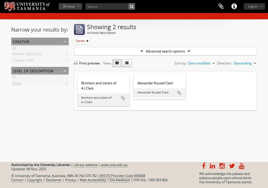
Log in (253, 6)
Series (16, 84)
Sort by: (180, 63)
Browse (69, 6)
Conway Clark (22, 61)
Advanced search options (165, 51)
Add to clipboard (123, 98)
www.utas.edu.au (114, 164)
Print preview (87, 63)
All (14, 48)
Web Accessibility (93, 180)
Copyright (34, 180)
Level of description (33, 70)
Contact (17, 180)
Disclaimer (54, 180)
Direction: (224, 63)
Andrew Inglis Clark (27, 54)
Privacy (70, 180)
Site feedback (119, 180)
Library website (85, 164)
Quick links (234, 6)
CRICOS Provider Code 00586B (121, 175)
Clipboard (221, 6)
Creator (21, 41)
